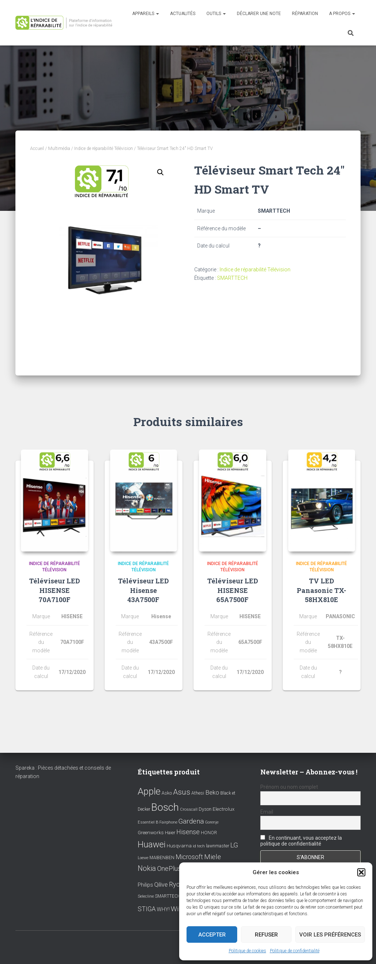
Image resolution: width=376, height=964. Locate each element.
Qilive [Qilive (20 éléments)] (161, 884)
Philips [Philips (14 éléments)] (145, 884)
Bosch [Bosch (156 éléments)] (165, 807)
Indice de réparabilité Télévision (103, 148)
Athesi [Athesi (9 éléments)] (197, 793)
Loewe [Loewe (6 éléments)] (143, 857)
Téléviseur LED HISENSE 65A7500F (232, 590)
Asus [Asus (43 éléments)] (181, 792)
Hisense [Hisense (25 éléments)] (188, 832)
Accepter (212, 934)
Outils (216, 13)
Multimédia (59, 148)
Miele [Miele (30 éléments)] (212, 857)
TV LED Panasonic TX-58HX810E (321, 590)
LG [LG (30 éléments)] (234, 845)
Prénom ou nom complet (289, 787)
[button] (361, 872)
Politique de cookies (247, 950)
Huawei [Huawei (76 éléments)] (152, 844)
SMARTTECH (232, 278)
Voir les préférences (330, 934)
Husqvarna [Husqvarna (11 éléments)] (179, 845)
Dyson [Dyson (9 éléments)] (205, 809)
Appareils (145, 13)
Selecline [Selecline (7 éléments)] (146, 896)
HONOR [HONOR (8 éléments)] (209, 832)
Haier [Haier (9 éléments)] (170, 832)
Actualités (182, 13)
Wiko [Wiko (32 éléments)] (178, 909)
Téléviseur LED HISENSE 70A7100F (54, 590)
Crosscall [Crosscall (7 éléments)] (189, 809)
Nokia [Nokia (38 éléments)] (147, 868)
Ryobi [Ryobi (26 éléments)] (177, 884)
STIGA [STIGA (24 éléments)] (147, 909)
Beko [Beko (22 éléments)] (212, 792)
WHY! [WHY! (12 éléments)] (163, 909)
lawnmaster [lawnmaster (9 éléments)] (217, 845)
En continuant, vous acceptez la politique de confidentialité (301, 841)
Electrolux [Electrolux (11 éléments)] (224, 809)
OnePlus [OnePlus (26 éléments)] (169, 868)
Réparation (305, 13)
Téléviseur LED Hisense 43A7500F (143, 590)
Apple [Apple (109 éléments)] (149, 791)
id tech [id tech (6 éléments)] (199, 846)
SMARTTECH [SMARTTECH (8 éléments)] (168, 896)
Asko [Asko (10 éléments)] (167, 793)
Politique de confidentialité (294, 950)
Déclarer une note (259, 13)
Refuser (266, 934)
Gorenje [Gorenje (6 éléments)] (211, 822)
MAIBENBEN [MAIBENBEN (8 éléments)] (161, 857)
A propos (342, 13)
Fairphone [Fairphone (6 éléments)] (168, 822)
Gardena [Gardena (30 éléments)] (191, 821)
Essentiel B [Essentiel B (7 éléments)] (148, 822)
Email (266, 812)
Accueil (37, 148)
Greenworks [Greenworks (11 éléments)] (151, 832)
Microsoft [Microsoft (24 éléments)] (189, 857)
